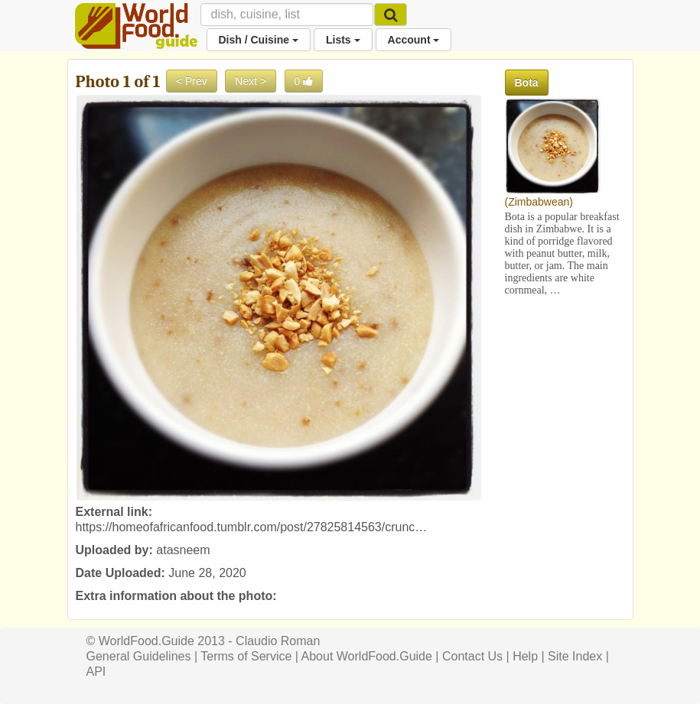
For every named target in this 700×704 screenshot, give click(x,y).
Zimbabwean (538, 202)
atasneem (183, 549)
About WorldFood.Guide (366, 656)
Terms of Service (245, 656)
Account (414, 40)
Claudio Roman (278, 640)
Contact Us (472, 656)
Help (525, 656)
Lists (343, 40)
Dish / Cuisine (258, 40)
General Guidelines (138, 656)
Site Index (575, 656)
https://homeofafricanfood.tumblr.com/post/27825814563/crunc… (252, 527)
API (96, 671)
